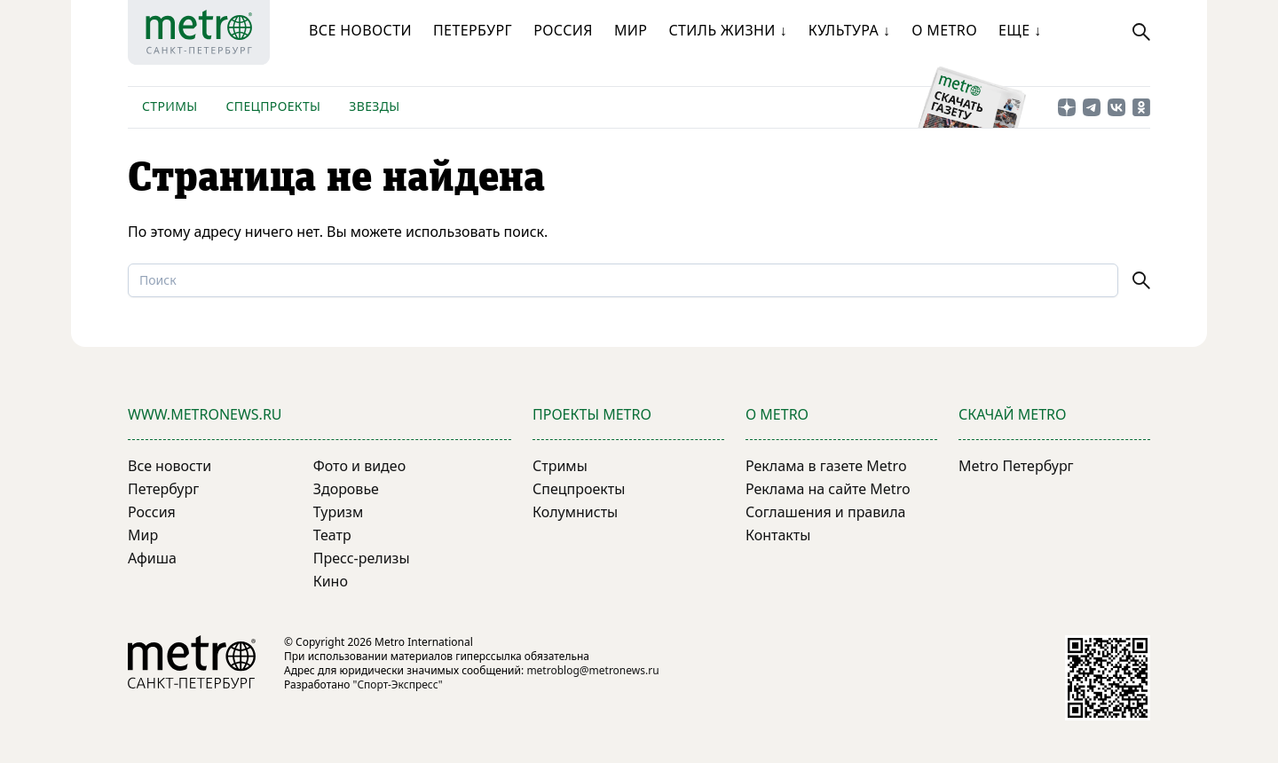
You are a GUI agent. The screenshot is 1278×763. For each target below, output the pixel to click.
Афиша (152, 558)
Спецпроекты (272, 106)
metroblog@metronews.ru (592, 670)
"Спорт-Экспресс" (398, 684)
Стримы (169, 106)
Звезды (374, 106)
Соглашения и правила (826, 512)
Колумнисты (575, 512)
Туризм (338, 512)
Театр (332, 535)
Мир (631, 30)
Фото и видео (359, 466)
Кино (330, 581)
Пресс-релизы (361, 558)
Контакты (778, 535)
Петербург (472, 30)
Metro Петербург (1016, 466)
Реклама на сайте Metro (828, 489)
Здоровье (346, 489)
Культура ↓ (849, 30)
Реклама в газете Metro (826, 466)
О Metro (944, 30)
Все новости (360, 30)
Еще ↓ (1019, 30)
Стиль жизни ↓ (727, 30)
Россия (563, 30)
